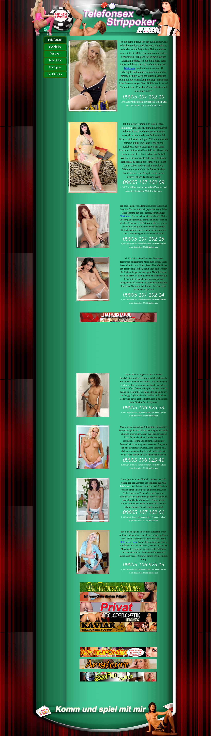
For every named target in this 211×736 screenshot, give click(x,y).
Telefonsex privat (129, 542)
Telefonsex (129, 68)
